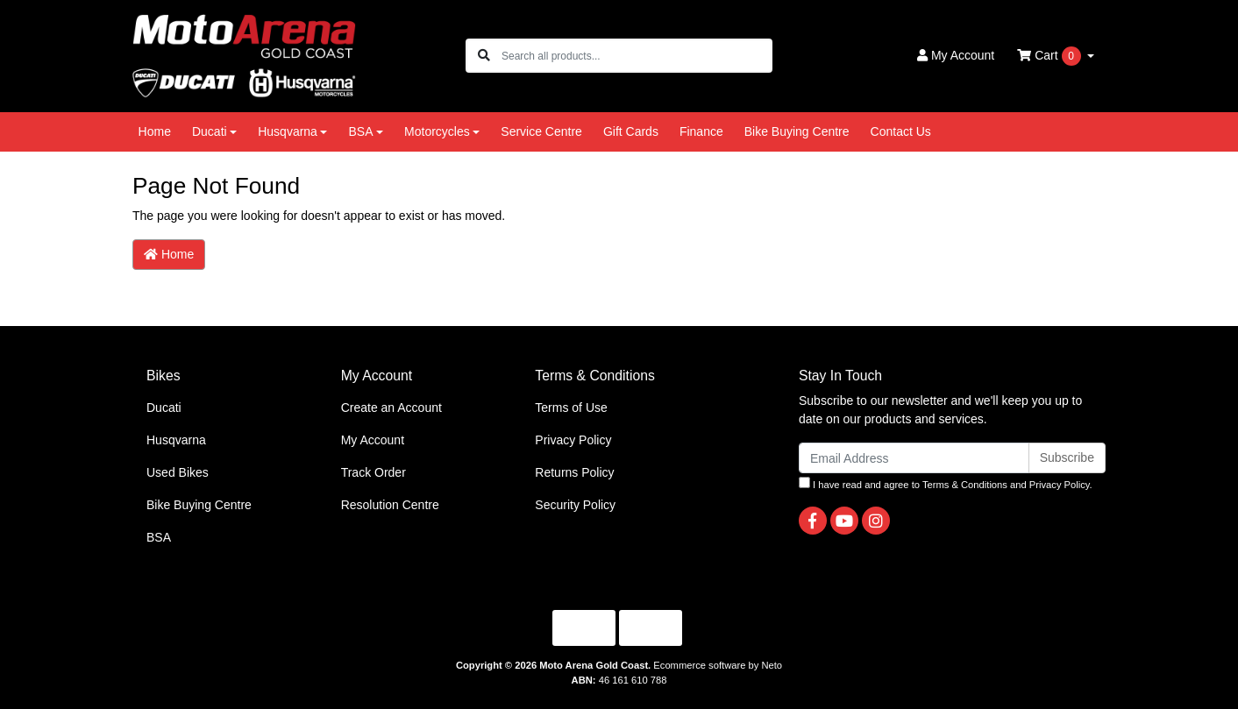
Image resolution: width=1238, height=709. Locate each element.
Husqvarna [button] (287, 131)
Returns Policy (574, 472)
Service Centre (541, 131)
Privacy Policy (573, 440)
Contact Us (901, 131)
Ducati (163, 408)
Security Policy (575, 505)
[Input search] (636, 55)
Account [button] (955, 55)
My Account (372, 440)
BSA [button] (360, 131)
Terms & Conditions (964, 484)
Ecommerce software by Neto (717, 665)
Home (155, 131)
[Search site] (484, 55)
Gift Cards (630, 131)
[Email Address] (914, 458)
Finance (701, 131)
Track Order (373, 472)
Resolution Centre (390, 505)
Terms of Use (571, 408)
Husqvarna (176, 440)
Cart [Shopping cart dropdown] (1050, 56)
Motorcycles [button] (437, 131)
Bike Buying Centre (797, 131)
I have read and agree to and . (945, 483)
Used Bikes (177, 472)
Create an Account (391, 408)
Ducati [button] (209, 131)
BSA (158, 537)
